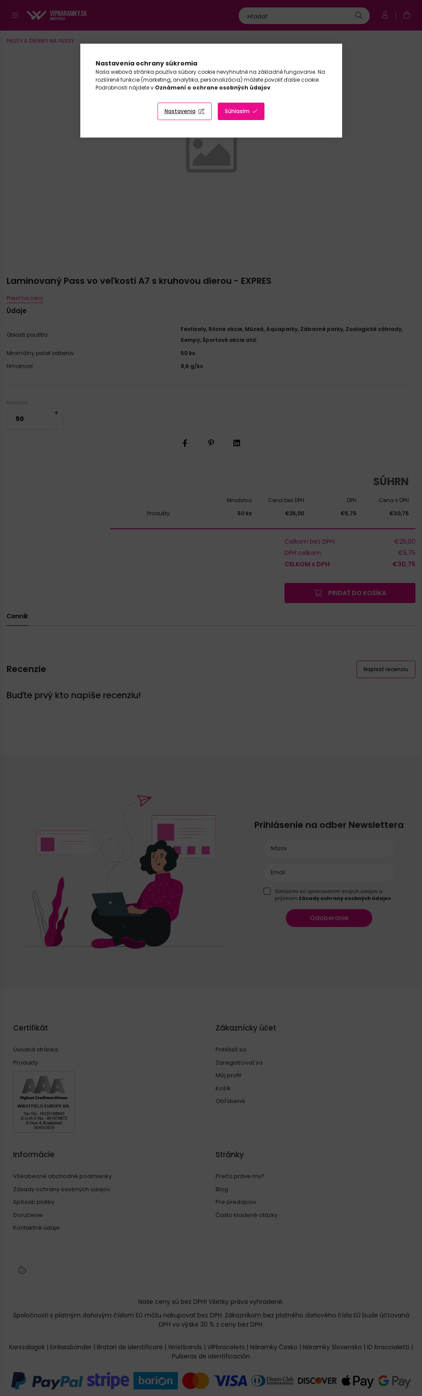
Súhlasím (237, 111)
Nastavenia (180, 111)
